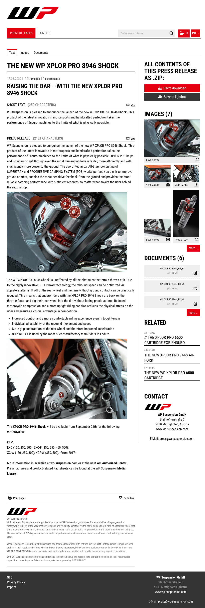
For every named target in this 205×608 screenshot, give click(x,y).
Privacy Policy (16, 582)
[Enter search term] (146, 33)
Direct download (172, 88)
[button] (184, 33)
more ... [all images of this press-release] (193, 248)
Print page (19, 498)
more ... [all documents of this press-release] (193, 313)
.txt (130, 105)
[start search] (171, 33)
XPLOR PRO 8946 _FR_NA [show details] (172, 299)
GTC (9, 577)
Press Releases (21, 33)
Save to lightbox (172, 97)
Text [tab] (12, 53)
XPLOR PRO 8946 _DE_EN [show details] (172, 268)
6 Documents (52, 78)
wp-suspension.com (63, 463)
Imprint (11, 587)
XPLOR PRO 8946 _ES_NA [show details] (172, 284)
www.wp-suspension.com (172, 429)
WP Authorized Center (112, 463)
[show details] (196, 160)
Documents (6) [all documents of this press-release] (164, 258)
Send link (129, 498)
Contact (44, 33)
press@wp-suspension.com (177, 439)
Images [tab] (24, 53)
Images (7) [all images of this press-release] (158, 113)
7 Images (34, 78)
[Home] (33, 14)
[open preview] (172, 138)
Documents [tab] (41, 53)
